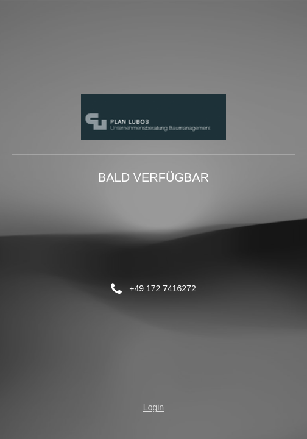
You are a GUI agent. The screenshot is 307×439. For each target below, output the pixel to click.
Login (153, 407)
